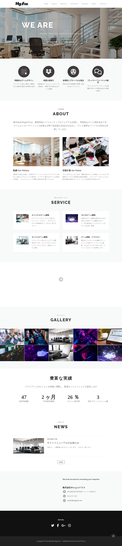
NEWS (94, 4)
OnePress (66, 541)
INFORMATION (52, 467)
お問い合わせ (69, 42)
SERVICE (64, 4)
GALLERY (85, 4)
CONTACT (103, 4)
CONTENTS (74, 4)
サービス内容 (52, 42)
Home (46, 4)
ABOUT (54, 4)
